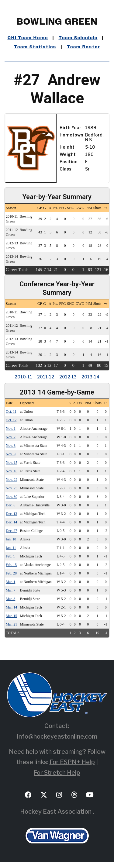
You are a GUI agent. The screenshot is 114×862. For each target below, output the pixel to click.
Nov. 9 (11, 454)
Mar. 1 (10, 582)
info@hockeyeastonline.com (57, 736)
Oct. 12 (11, 420)
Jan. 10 (11, 539)
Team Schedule (78, 38)
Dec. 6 (10, 505)
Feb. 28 (11, 573)
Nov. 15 (11, 462)
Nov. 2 (11, 437)
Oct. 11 (11, 411)
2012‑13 (68, 376)
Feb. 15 (11, 565)
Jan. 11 (11, 548)
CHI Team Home (28, 38)
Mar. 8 (10, 599)
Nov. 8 (11, 445)
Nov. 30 (11, 497)
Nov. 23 (11, 488)
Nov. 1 (11, 428)
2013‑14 (90, 376)
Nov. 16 (11, 471)
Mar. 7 (10, 590)
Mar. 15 (11, 616)
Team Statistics (35, 47)
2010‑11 (23, 376)
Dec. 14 (11, 522)
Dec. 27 (11, 531)
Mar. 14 (11, 607)
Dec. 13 (11, 514)
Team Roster (83, 47)
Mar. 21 (11, 624)
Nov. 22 (11, 480)
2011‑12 (45, 376)
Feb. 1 (10, 556)
